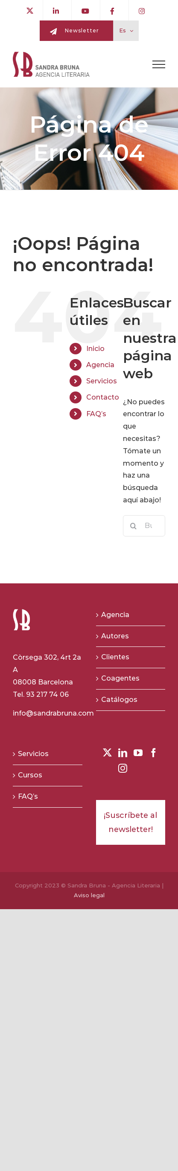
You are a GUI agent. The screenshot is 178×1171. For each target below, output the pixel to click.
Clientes (115, 657)
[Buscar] (133, 525)
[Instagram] (122, 768)
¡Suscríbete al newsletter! (130, 822)
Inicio (95, 349)
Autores (115, 636)
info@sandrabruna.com (53, 713)
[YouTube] (138, 752)
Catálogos (119, 700)
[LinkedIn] (122, 752)
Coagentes (120, 678)
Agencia (100, 365)
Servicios (101, 381)
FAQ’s (96, 414)
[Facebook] (153, 752)
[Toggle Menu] (159, 64)
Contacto (102, 397)
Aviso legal (89, 895)
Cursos (30, 775)
